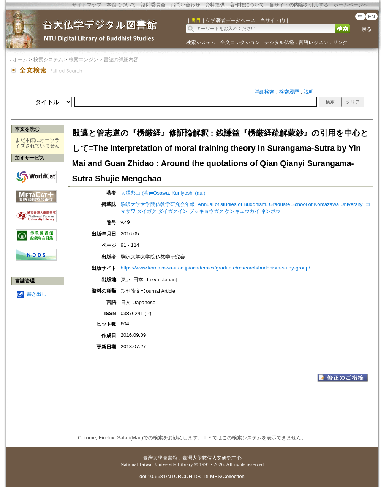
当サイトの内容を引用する (299, 5)
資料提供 (215, 5)
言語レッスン (313, 42)
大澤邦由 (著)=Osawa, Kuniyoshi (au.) (163, 193)
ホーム (20, 59)
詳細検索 (264, 92)
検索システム (201, 42)
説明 (309, 92)
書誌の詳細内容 (121, 59)
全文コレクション (240, 42)
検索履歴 (289, 92)
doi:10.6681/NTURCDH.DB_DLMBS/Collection (192, 476)
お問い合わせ (185, 5)
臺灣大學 (153, 458)
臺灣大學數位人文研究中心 (212, 458)
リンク (340, 42)
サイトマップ (86, 5)
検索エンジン (83, 59)
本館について (121, 5)
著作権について (247, 5)
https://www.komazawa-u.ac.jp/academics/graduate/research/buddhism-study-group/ (215, 268)
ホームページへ (351, 5)
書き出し (36, 294)
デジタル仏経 (279, 42)
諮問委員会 (153, 5)
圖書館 (170, 458)
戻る (367, 29)
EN (371, 16)
